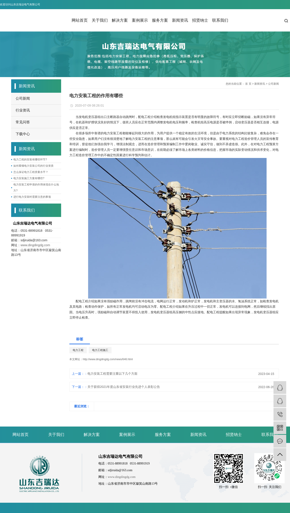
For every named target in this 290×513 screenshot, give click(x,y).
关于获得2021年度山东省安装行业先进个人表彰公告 (123, 387)
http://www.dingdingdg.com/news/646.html (108, 359)
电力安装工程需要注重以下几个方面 (112, 373)
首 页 (248, 83)
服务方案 (160, 20)
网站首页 (80, 20)
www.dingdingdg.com (35, 245)
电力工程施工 (100, 350)
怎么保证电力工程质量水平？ (30, 172)
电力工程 (78, 350)
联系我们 (220, 20)
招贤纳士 (200, 20)
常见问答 (23, 122)
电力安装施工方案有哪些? (28, 178)
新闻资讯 (180, 20)
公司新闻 (23, 98)
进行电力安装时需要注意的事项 (32, 196)
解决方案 (120, 20)
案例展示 (140, 20)
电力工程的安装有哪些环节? (30, 159)
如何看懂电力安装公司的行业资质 (33, 165)
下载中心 (23, 134)
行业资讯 (23, 110)
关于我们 (100, 20)
